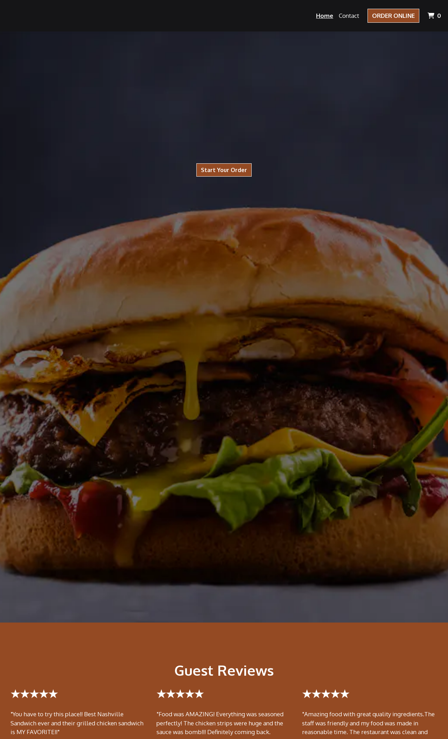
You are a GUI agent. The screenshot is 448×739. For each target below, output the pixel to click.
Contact (349, 15)
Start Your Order (224, 169)
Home (324, 15)
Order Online (393, 15)
